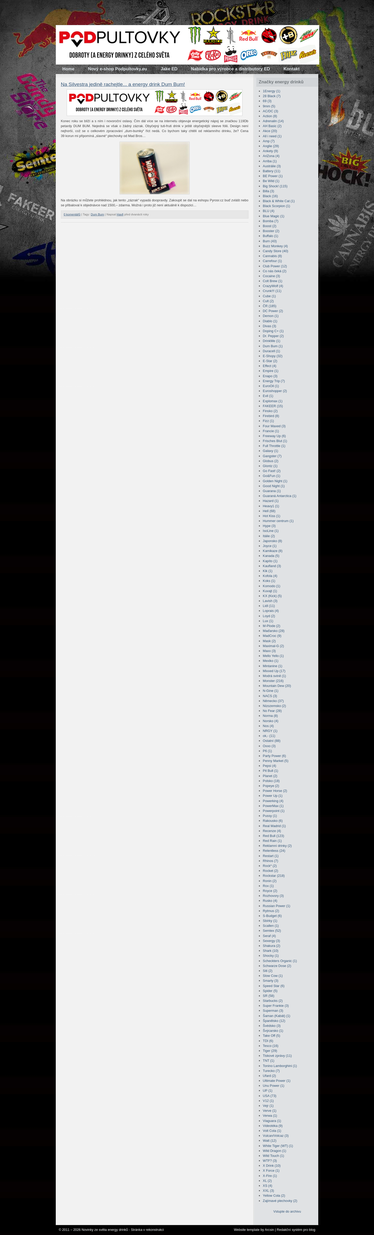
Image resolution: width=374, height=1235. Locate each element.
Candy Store (275, 251)
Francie (271, 431)
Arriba (270, 161)
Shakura (271, 946)
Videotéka (273, 1126)
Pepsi (269, 766)
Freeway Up (274, 436)
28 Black (271, 96)
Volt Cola (272, 1131)
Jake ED (169, 68)
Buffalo (270, 236)
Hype (269, 526)
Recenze (272, 831)
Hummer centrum (278, 521)
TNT (268, 1061)
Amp (269, 141)
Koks (269, 581)
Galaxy (270, 451)
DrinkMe (271, 341)
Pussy (270, 816)
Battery (271, 171)
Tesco (270, 1046)
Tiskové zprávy (277, 1056)
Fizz (268, 421)
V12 (268, 1101)
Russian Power (276, 906)
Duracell (271, 351)
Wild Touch (273, 1156)
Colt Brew (272, 281)
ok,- (269, 736)
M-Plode (271, 626)
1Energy (271, 91)
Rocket (270, 871)
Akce (270, 131)
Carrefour (272, 261)
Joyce (270, 546)
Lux (268, 621)
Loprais (271, 611)
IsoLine (270, 531)
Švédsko (271, 1026)
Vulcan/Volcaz (276, 1136)
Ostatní (271, 741)
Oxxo (269, 746)
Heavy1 (271, 506)
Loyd (269, 616)
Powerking (273, 801)
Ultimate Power (276, 1081)
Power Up (272, 796)
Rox (268, 886)
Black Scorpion (276, 206)
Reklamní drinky (277, 846)
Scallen (271, 926)
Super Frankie (276, 1006)
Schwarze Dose (277, 966)
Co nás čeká (274, 271)
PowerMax (273, 806)
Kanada (271, 556)
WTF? (270, 1161)
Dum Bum (97, 214)
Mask (269, 641)
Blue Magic (273, 216)
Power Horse (275, 791)
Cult (268, 301)
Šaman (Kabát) (276, 1016)
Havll (120, 214)
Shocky (271, 956)
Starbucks (273, 1001)
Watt (269, 1141)
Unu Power (273, 1086)
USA (269, 1096)
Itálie (269, 536)
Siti (267, 971)
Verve (269, 1111)
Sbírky (270, 921)
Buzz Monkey (275, 246)
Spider (270, 991)
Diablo (270, 321)
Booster (271, 231)
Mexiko (270, 661)
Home (68, 68)
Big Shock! (275, 186)
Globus (270, 461)
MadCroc (272, 636)
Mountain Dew (277, 686)
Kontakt (291, 68)
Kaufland (272, 566)
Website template (247, 1230)
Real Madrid (274, 826)
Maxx (269, 651)
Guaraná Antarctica (279, 496)
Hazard (270, 501)
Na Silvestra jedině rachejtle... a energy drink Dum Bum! (123, 84)
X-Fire (270, 1176)
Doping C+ (273, 331)
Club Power (275, 266)
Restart (270, 856)
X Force (271, 1170)
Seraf (269, 936)
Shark (270, 951)
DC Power (273, 311)
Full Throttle (274, 446)
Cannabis (272, 256)
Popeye (271, 786)
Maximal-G (273, 646)
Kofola (270, 576)
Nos (268, 726)
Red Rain (272, 841)
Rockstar (274, 876)
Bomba (270, 221)
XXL (268, 1191)
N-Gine (270, 691)
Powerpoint (273, 811)
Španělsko (274, 1021)
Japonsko (272, 541)
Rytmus (271, 911)
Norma (270, 716)
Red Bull (273, 836)
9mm (269, 106)
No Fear (272, 711)
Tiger (270, 1051)
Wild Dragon (274, 1151)
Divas (269, 326)
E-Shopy (272, 356)
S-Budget (272, 916)
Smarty (270, 981)
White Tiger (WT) (278, 1146)
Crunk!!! (272, 291)
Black (270, 196)
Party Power (274, 756)
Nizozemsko (274, 706)
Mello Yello (273, 656)
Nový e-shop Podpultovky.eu (117, 68)
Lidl (269, 606)
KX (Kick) (272, 596)
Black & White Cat (279, 201)
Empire (270, 371)
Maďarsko (273, 631)
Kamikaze (272, 551)
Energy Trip (274, 381)
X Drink (271, 1166)
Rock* (270, 866)
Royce (270, 891)
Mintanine (272, 666)
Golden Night (275, 481)
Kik (267, 571)
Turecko (271, 1071)
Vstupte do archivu (287, 1211)
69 (267, 101)
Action (270, 116)
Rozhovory (273, 896)
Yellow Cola (274, 1195)
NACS (270, 696)
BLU (268, 211)
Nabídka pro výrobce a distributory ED (230, 68)
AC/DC (270, 111)
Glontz (270, 466)
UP (267, 1091)
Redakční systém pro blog (296, 1230)
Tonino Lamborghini (280, 1066)
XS (267, 1186)
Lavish (270, 601)
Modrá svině (274, 676)
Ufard (269, 1076)
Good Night (274, 486)
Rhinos (270, 861)
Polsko (271, 781)
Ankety (270, 151)
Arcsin (269, 1230)
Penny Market (275, 761)
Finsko (270, 411)
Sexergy (271, 941)
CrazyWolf (273, 286)
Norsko (270, 721)
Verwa (270, 1116)
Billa (268, 191)
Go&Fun (271, 476)
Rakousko (273, 821)
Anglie (271, 146)
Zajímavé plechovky (280, 1201)
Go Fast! (271, 471)
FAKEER (273, 406)
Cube (269, 296)
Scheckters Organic (280, 961)
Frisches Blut (275, 441)
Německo (273, 701)
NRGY (270, 731)
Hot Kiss (271, 516)
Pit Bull (270, 771)
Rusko (270, 901)
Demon (270, 316)
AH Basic (272, 126)
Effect (269, 366)
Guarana (272, 491)
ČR (269, 306)
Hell (269, 511)
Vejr (268, 1106)
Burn (270, 241)
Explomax (272, 401)
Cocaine (271, 276)
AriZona (271, 156)
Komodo (271, 586)
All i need (272, 136)
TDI (268, 1041)
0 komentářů (72, 214)
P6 (267, 751)
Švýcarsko (273, 1031)
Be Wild (271, 181)
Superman (273, 1011)
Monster (273, 681)
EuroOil (271, 386)
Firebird (271, 416)
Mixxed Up (274, 671)
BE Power (273, 176)
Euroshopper (275, 391)
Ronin (270, 881)
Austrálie (272, 166)
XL (267, 1181)
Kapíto (270, 561)
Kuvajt (270, 591)
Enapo (270, 376)
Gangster (272, 456)
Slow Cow (273, 976)
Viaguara (272, 1121)
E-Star (270, 361)
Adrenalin (273, 121)
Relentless (274, 851)
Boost (269, 226)
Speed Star (273, 986)
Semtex (272, 931)
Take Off (271, 1036)
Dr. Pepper (273, 336)
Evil (268, 396)
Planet (270, 776)
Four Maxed (274, 426)
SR (268, 996)
